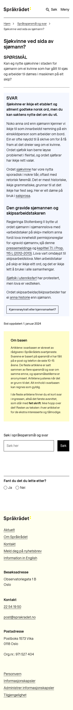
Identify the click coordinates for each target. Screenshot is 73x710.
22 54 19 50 (12, 607)
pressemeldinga (19, 248)
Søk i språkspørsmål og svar (26, 435)
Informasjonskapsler (19, 681)
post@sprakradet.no (20, 617)
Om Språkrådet (16, 537)
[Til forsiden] (17, 9)
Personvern (12, 674)
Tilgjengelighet (15, 695)
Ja (10, 488)
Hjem (7, 23)
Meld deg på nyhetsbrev (23, 551)
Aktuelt (9, 530)
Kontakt (10, 544)
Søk (51, 9)
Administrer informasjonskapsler (29, 688)
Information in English (20, 558)
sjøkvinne (23, 169)
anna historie (20, 297)
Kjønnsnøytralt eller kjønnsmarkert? (32, 309)
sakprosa (23, 196)
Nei (22, 488)
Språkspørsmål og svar (32, 23)
